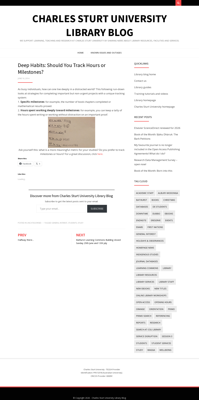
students (72, 223)
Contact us (140, 81)
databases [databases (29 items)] (142, 206)
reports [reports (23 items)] (140, 316)
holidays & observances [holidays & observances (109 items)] (150, 238)
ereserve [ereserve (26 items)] (155, 219)
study (80, 223)
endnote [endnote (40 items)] (141, 219)
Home (80, 53)
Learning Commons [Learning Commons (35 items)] (147, 264)
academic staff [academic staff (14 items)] (144, 193)
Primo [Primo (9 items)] (170, 303)
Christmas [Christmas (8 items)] (168, 200)
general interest (59, 223)
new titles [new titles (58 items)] (142, 283)
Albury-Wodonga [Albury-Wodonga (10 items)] (167, 193)
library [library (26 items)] (166, 264)
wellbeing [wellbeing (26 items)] (164, 341)
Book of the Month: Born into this (153, 171)
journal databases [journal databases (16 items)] (147, 258)
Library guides (142, 88)
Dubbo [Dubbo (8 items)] (156, 213)
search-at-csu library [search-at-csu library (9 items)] (148, 322)
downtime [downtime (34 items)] (142, 213)
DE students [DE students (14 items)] (159, 206)
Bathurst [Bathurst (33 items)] (141, 200)
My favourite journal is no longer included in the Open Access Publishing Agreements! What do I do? (157, 150)
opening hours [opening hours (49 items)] (162, 296)
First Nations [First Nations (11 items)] (154, 226)
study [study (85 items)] (139, 341)
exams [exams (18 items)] (139, 226)
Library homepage (145, 101)
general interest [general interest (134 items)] (146, 232)
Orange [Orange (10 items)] (140, 303)
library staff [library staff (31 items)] (143, 277)
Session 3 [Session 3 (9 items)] (166, 329)
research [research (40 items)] (154, 316)
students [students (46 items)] (141, 335)
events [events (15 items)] (168, 219)
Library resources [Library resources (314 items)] (146, 271)
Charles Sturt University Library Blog (109, 389)
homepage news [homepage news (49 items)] (145, 245)
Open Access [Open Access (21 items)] (143, 296)
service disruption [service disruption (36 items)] (146, 329)
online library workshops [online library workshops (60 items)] (151, 290)
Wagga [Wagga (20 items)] (150, 341)
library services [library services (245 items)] (170, 271)
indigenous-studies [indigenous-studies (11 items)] (147, 251)
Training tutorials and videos (151, 94)
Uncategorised (34, 223)
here (100, 155)
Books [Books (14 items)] (154, 200)
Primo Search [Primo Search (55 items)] (143, 309)
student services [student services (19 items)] (160, 335)
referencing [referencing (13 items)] (162, 309)
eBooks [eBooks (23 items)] (168, 213)
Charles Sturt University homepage (154, 107)
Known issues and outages (106, 53)
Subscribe (97, 209)
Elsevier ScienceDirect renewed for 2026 (157, 128)
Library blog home (145, 75)
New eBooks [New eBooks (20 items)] (162, 277)
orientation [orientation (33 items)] (156, 303)
